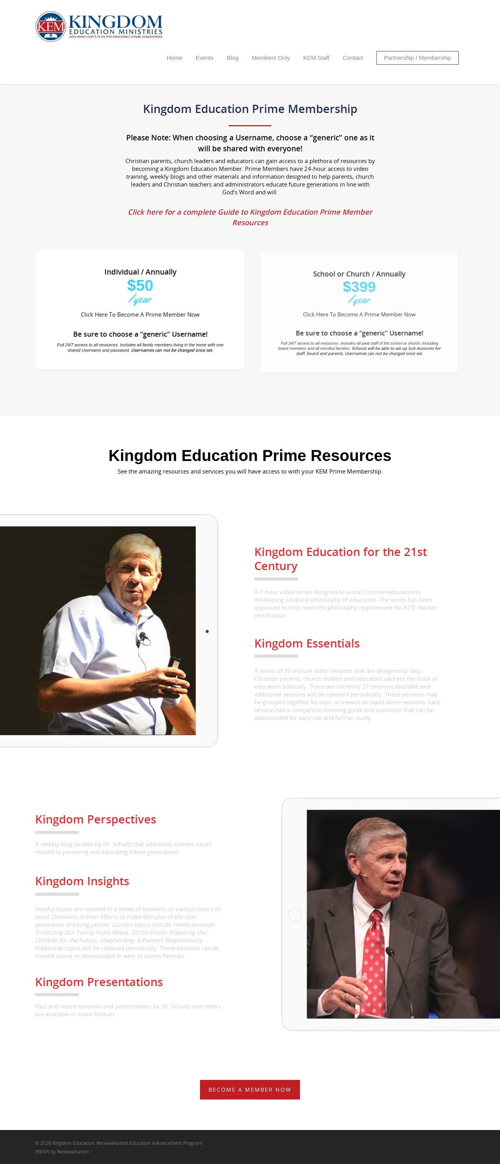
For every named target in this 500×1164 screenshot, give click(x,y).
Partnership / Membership (417, 57)
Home (174, 57)
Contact (353, 57)
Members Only (271, 57)
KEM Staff (316, 57)
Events (205, 57)
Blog (233, 57)
